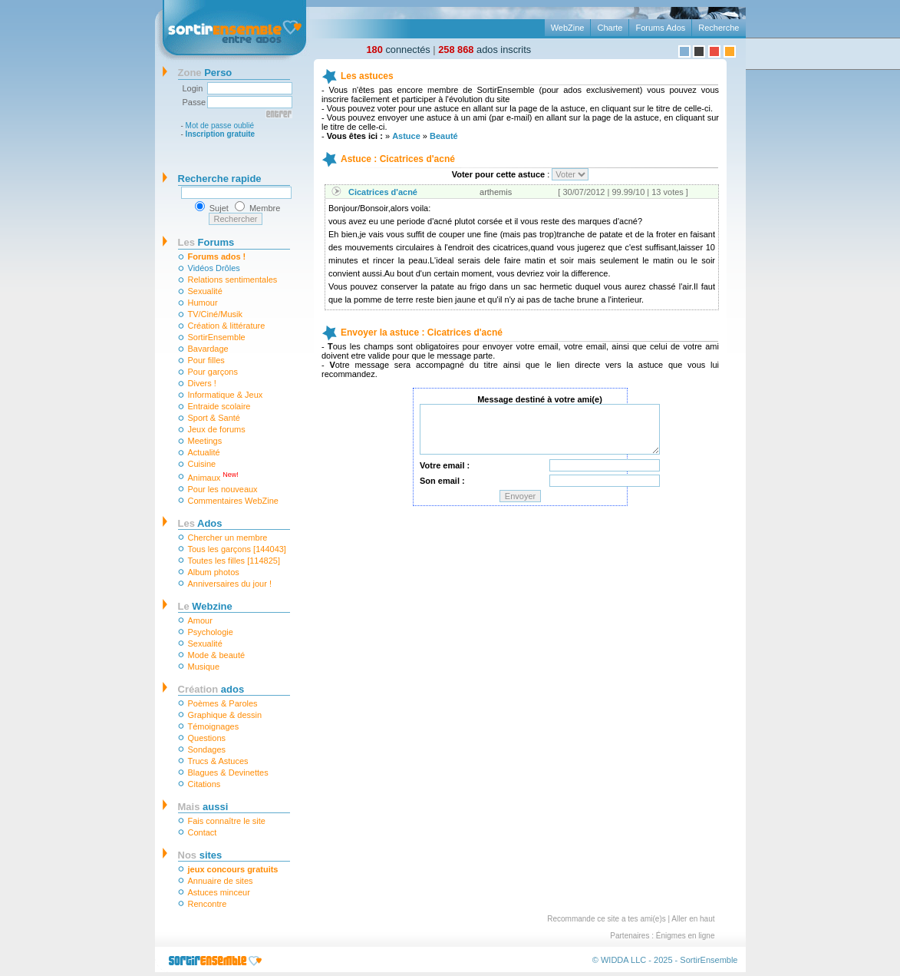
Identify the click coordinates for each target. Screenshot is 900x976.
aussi (203, 806)
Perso (205, 72)
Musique (204, 666)
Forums (206, 242)
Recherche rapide (220, 178)
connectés (398, 49)
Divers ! (202, 383)
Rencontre (207, 903)
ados (211, 689)
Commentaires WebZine (233, 500)
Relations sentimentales (233, 279)
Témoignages (213, 726)
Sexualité (205, 291)
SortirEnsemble (217, 337)
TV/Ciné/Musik (215, 314)
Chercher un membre (228, 537)
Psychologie (210, 632)
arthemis (496, 192)
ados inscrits (484, 49)
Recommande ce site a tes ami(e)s (606, 919)
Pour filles (206, 360)
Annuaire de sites (220, 880)
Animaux (213, 476)
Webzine (205, 606)
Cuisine (202, 463)
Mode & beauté (217, 655)
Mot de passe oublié (220, 125)
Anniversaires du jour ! (230, 583)
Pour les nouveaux (223, 489)
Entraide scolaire (219, 406)
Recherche (718, 27)
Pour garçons (213, 371)
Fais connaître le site (227, 820)
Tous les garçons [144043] (237, 549)
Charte (609, 27)
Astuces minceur (219, 892)
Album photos (213, 572)
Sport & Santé (214, 417)
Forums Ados (660, 27)
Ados (200, 523)
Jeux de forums (217, 429)
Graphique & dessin (225, 715)
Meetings (205, 440)
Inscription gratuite (220, 134)
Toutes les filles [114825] (234, 560)
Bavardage (208, 348)
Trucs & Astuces (218, 761)
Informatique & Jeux (225, 394)
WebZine (568, 27)
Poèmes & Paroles (223, 703)
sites (200, 855)
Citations (204, 784)
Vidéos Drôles (214, 268)
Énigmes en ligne (685, 935)
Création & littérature (226, 325)
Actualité (204, 452)
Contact (202, 832)
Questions (207, 738)
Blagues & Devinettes (228, 772)
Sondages (207, 749)
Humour (203, 302)
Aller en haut (692, 919)
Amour (200, 620)
